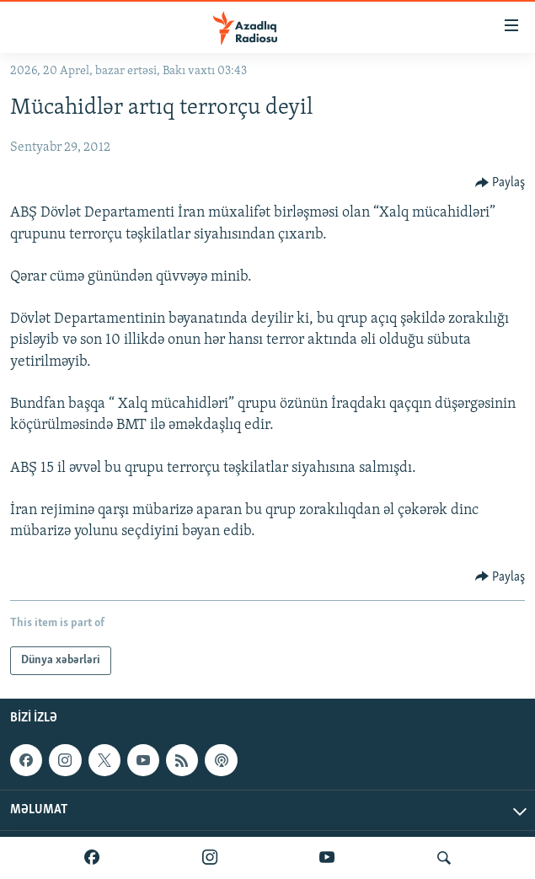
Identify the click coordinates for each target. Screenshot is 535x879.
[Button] (500, 183)
